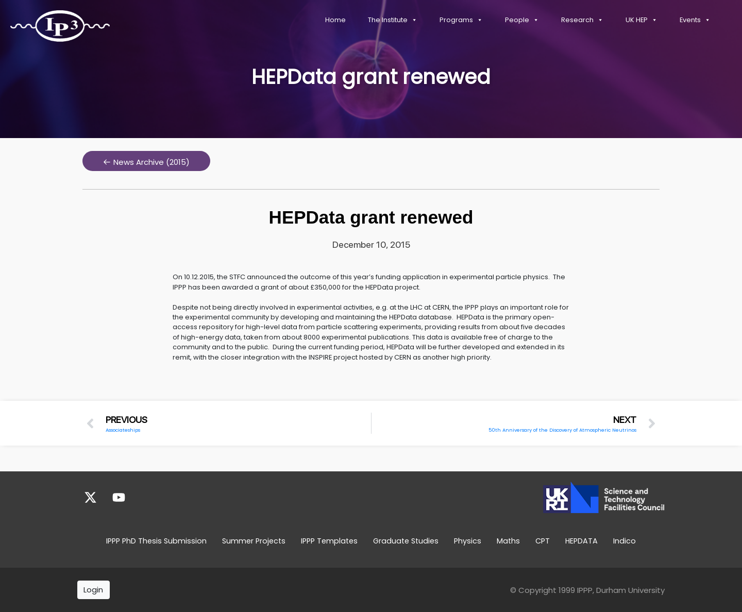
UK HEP (641, 20)
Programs (461, 20)
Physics (467, 541)
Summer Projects (253, 541)
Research (582, 20)
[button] (146, 161)
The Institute (392, 20)
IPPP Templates (329, 541)
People (522, 20)
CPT (542, 541)
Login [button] (93, 589)
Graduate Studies (406, 541)
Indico (624, 541)
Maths (508, 541)
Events (695, 20)
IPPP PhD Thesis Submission (156, 541)
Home (335, 20)
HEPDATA (581, 541)
